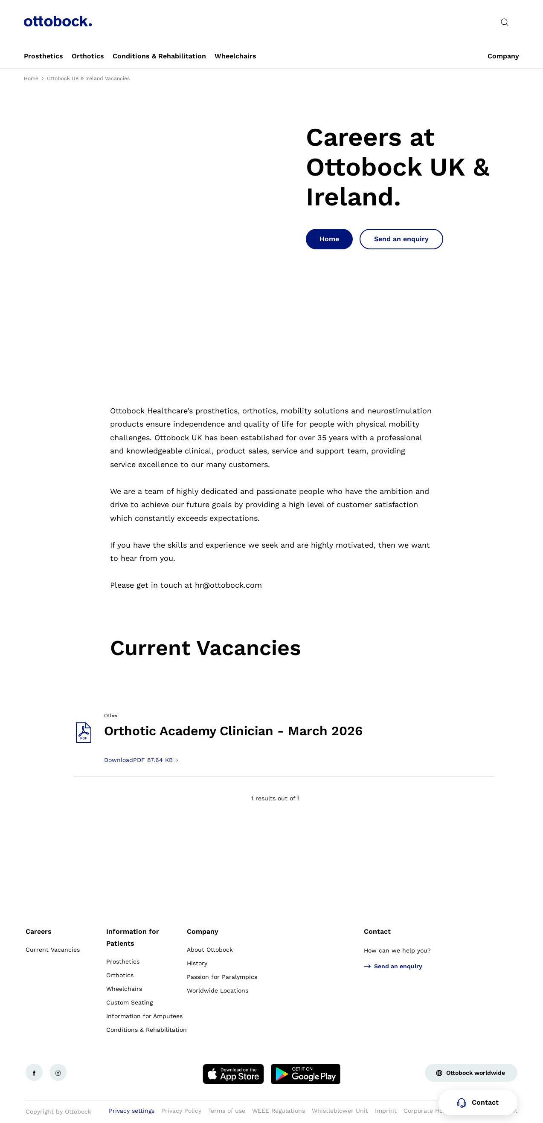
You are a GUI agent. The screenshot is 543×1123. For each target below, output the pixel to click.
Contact (377, 931)
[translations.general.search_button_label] (504, 22)
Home (31, 78)
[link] (43, 56)
